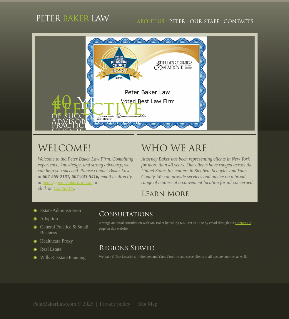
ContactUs (64, 188)
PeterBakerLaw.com (54, 304)
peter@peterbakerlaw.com (67, 182)
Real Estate (50, 249)
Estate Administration (60, 210)
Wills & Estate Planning (63, 257)
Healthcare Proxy (56, 240)
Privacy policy (115, 304)
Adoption (49, 218)
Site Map (148, 304)
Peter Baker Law (73, 20)
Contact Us (243, 223)
